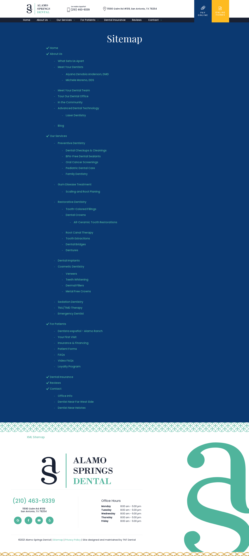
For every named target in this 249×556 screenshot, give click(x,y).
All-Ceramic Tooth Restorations (95, 222)
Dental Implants (69, 260)
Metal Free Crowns (78, 291)
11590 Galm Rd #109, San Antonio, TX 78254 (130, 9)
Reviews (137, 20)
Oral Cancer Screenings (82, 162)
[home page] (38, 9)
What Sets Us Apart (71, 61)
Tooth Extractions (78, 238)
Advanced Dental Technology (78, 108)
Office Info (65, 396)
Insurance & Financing (73, 343)
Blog (61, 126)
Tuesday (106, 510)
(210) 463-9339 (34, 501)
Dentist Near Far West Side (76, 402)
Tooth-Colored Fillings (81, 209)
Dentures (72, 250)
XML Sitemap (36, 437)
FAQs (61, 355)
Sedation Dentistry (70, 302)
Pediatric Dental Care (80, 168)
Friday (104, 521)
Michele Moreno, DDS (80, 80)
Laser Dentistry (76, 115)
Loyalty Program (69, 366)
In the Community (70, 102)
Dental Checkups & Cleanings (86, 150)
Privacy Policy (73, 539)
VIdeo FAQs (66, 361)
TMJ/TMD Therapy (70, 308)
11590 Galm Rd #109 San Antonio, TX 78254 (34, 510)
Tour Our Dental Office (73, 96)
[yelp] (50, 520)
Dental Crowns (76, 215)
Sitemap (58, 539)
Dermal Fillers (75, 285)
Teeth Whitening (77, 279)
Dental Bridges (76, 244)
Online (203, 11)
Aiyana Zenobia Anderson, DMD (87, 74)
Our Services (67, 20)
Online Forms (220, 11)
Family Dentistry (77, 174)
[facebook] (28, 520)
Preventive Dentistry (71, 143)
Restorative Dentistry (72, 202)
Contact (156, 20)
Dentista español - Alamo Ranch (80, 331)
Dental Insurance (114, 20)
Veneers (71, 274)
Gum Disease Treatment (74, 184)
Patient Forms (67, 349)
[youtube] (39, 520)
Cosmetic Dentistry (71, 266)
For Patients (91, 20)
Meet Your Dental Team (74, 90)
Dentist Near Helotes (72, 408)
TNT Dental (129, 539)
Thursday (106, 517)
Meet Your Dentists (70, 67)
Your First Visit (67, 337)
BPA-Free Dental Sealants (83, 156)
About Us (45, 20)
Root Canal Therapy (79, 232)
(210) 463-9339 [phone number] (78, 9)
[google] (18, 520)
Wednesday (108, 513)
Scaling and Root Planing (83, 191)
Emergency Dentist (71, 313)
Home (26, 20)
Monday (106, 506)
